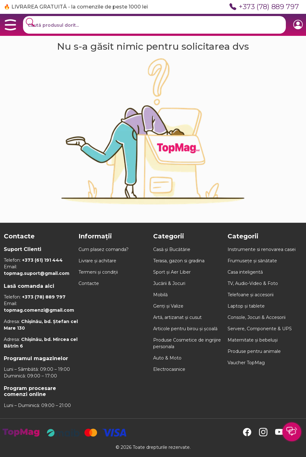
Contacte (88, 283)
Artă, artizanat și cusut (177, 317)
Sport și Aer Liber (172, 272)
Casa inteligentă (245, 272)
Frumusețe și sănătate (252, 261)
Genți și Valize (168, 306)
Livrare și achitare (97, 261)
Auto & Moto (167, 358)
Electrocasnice (169, 369)
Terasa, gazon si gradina (179, 261)
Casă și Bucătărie (171, 249)
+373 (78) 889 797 (264, 7)
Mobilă (160, 295)
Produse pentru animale (254, 351)
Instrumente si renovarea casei (262, 249)
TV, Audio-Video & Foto (253, 283)
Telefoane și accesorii (251, 295)
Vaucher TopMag (246, 362)
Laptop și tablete (246, 306)
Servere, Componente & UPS (260, 329)
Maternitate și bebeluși (253, 340)
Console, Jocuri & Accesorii (257, 317)
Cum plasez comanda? (103, 249)
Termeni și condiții (98, 272)
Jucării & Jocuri (169, 283)
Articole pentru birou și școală (185, 329)
